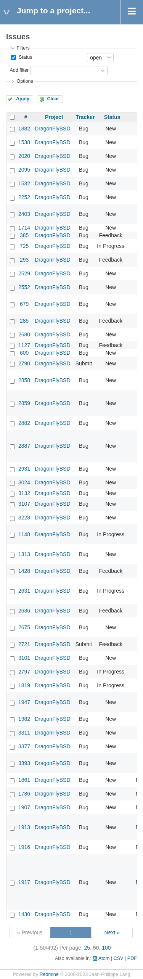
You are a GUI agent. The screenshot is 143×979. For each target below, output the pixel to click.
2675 (24, 627)
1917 (24, 882)
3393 (24, 763)
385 (24, 235)
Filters (22, 48)
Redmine (48, 974)
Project (54, 117)
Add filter (19, 70)
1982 (24, 719)
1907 (24, 807)
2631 (24, 591)
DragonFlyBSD (52, 128)
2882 (24, 423)
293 (24, 260)
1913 (24, 827)
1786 (24, 794)
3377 (24, 746)
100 (106, 948)
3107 (24, 504)
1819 (24, 685)
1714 (24, 228)
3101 (24, 658)
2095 (24, 170)
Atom (103, 958)
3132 (24, 493)
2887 (24, 446)
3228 (24, 517)
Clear (53, 98)
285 (24, 321)
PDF (132, 958)
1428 (24, 571)
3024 (24, 482)
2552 (24, 287)
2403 (24, 214)
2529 (24, 273)
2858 (24, 380)
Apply (22, 98)
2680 (24, 334)
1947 (24, 702)
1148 (24, 534)
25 (87, 948)
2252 (24, 197)
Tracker (85, 117)
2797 (24, 672)
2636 (24, 611)
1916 (24, 847)
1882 (24, 128)
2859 (24, 403)
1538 (24, 142)
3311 (24, 733)
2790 (24, 363)
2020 (24, 156)
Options (24, 81)
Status (24, 57)
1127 (24, 345)
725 (24, 246)
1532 (24, 183)
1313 (24, 554)
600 (24, 353)
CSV (119, 958)
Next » (112, 932)
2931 (24, 469)
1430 (24, 914)
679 (24, 304)
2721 (24, 644)
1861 (24, 780)
